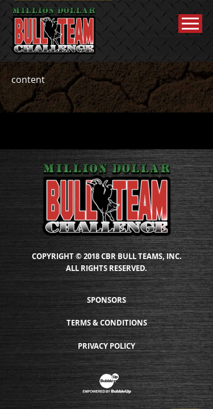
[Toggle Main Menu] (190, 23)
